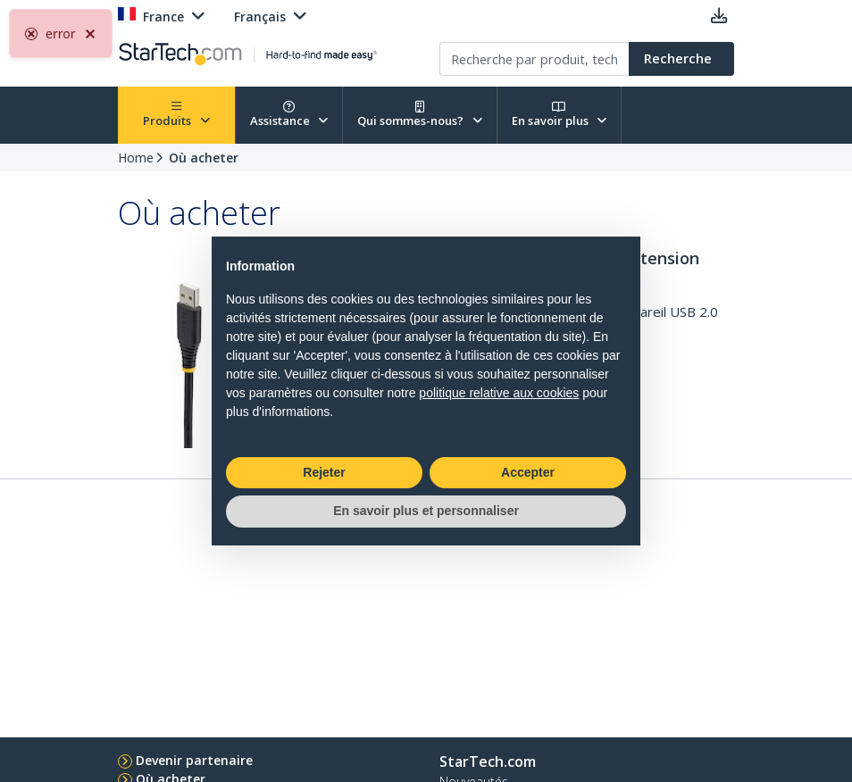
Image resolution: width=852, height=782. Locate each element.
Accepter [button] (528, 472)
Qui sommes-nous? (419, 115)
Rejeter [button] (324, 472)
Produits (176, 115)
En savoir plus (559, 115)
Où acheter (203, 157)
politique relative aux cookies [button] (499, 393)
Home (136, 157)
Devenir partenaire (194, 760)
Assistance (289, 115)
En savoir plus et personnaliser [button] (426, 510)
